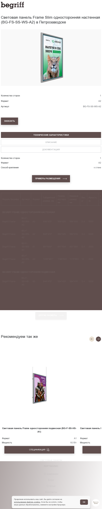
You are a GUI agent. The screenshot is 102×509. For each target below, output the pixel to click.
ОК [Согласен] (84, 502)
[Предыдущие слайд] (91, 339)
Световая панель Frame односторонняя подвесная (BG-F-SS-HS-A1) (39, 430)
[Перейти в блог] (95, 502)
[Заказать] (9, 121)
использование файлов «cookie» (27, 502)
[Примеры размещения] (51, 178)
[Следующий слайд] (98, 339)
